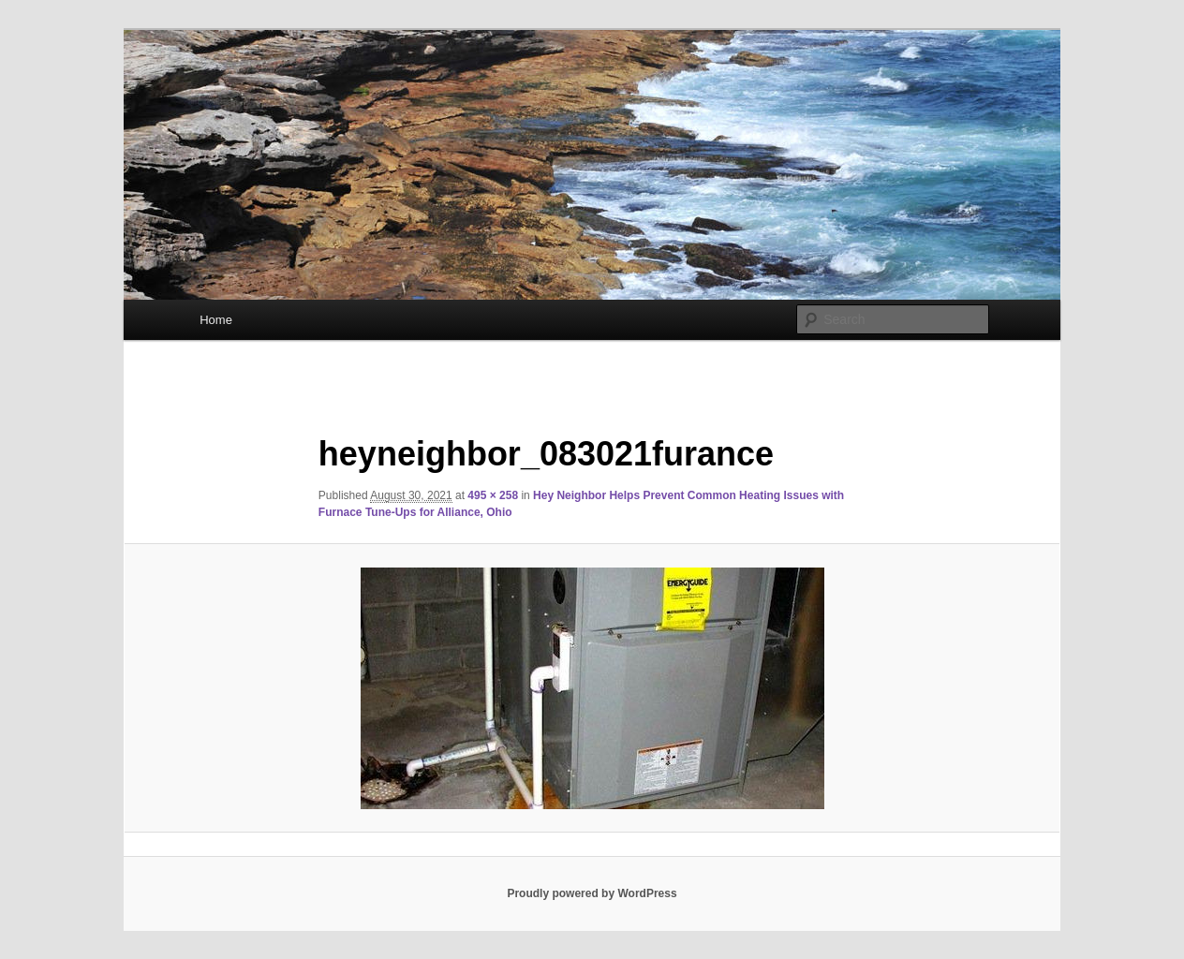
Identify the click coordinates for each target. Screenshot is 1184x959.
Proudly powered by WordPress (591, 893)
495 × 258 (492, 495)
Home (216, 320)
